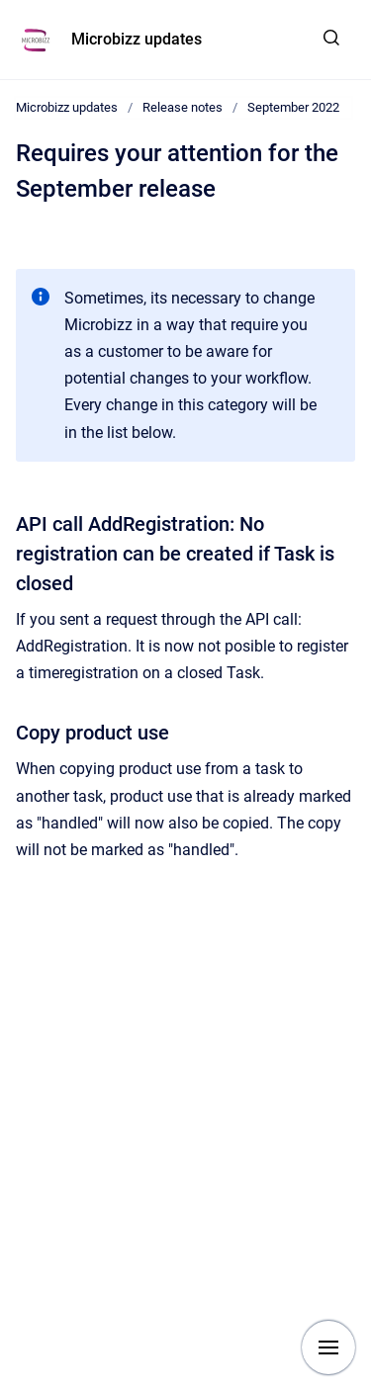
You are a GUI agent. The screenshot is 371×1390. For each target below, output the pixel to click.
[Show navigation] (328, 1347)
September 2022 (293, 107)
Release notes (182, 107)
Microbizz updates (136, 39)
